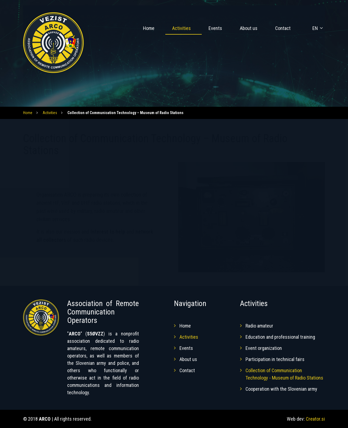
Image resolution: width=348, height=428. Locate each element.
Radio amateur (259, 326)
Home (148, 28)
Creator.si (315, 419)
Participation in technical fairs (275, 359)
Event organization (264, 348)
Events (215, 28)
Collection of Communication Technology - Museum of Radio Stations (284, 374)
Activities (181, 28)
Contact (283, 28)
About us (248, 28)
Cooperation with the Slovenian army (281, 389)
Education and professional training (280, 337)
